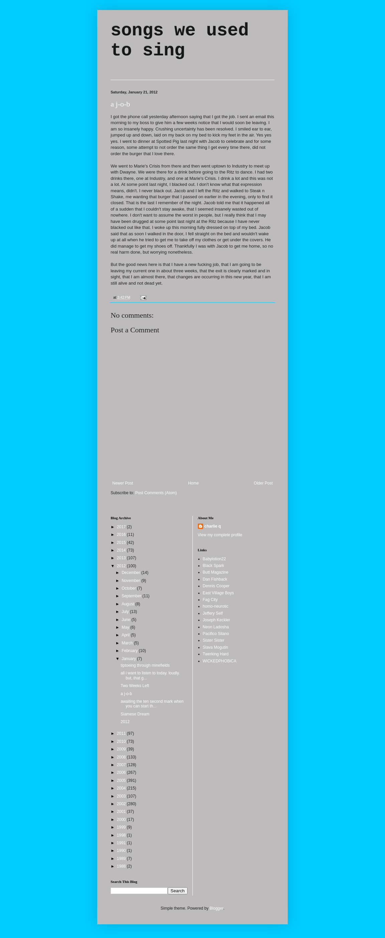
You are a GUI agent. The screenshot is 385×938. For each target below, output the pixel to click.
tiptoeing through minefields (145, 665)
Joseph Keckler (216, 620)
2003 (122, 796)
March (128, 643)
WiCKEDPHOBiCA (220, 661)
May (126, 627)
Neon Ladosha (216, 627)
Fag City (210, 599)
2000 (122, 819)
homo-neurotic (216, 606)
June (126, 619)
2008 (122, 757)
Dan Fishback (215, 579)
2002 (122, 804)
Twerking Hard (216, 654)
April (126, 635)
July (126, 611)
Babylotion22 (214, 559)
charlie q (213, 526)
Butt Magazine (216, 572)
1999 (122, 827)
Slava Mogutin (215, 647)
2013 (122, 558)
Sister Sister (214, 640)
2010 (122, 741)
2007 (122, 764)
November (131, 580)
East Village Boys (218, 593)
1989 (122, 858)
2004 (122, 788)
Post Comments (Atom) (156, 493)
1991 (122, 843)
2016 (122, 534)
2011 (122, 733)
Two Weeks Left (135, 685)
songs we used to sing (180, 41)
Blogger (216, 908)
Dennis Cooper (216, 586)
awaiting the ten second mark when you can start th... (152, 703)
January (129, 658)
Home (193, 483)
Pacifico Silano (216, 633)
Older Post (263, 483)
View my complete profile (220, 535)
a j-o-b (120, 104)
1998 (122, 835)
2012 (122, 566)
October (129, 588)
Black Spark (213, 565)
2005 (122, 780)
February (130, 650)
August (128, 604)
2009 (122, 749)
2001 (122, 811)
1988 (122, 866)
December (131, 572)
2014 (122, 550)
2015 (122, 542)
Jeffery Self (213, 613)
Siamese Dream (135, 714)
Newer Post (122, 483)
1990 (122, 850)
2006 (122, 772)
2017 (122, 527)
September (132, 596)
